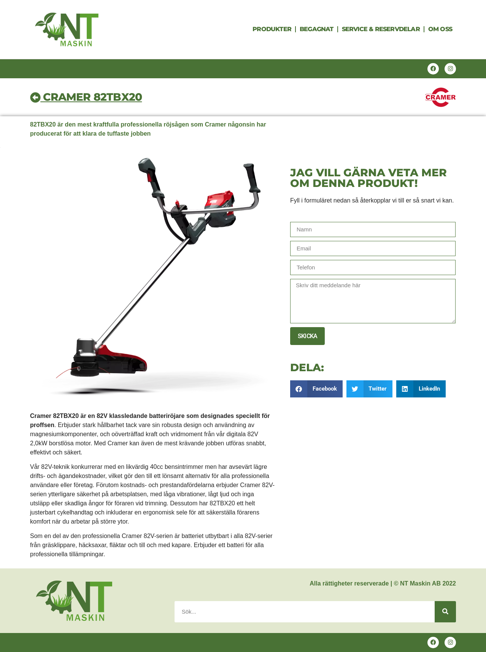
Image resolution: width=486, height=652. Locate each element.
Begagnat (317, 29)
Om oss (440, 29)
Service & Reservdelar (381, 29)
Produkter (272, 29)
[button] (316, 388)
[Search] (445, 611)
